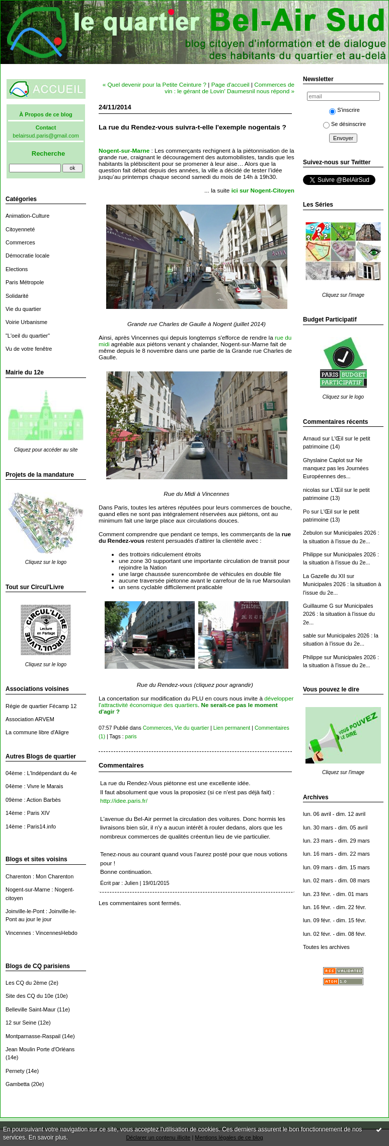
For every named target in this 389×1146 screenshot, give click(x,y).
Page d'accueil (230, 84)
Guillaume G (318, 606)
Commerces (20, 242)
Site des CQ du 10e (29, 996)
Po (306, 511)
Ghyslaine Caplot (324, 460)
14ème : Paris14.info (31, 826)
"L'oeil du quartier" (28, 336)
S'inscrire (344, 110)
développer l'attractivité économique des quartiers (196, 701)
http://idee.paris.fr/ (123, 800)
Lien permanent (232, 728)
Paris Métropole (25, 282)
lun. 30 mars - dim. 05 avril (335, 827)
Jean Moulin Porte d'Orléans (40, 1049)
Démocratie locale (27, 255)
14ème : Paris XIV (28, 813)
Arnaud (312, 438)
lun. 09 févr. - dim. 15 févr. (334, 920)
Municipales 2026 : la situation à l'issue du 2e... (339, 614)
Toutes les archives (326, 947)
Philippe (313, 554)
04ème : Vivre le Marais (34, 786)
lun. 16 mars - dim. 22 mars (336, 854)
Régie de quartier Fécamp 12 (41, 706)
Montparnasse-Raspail (33, 1036)
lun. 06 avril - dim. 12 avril (334, 814)
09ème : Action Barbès (33, 800)
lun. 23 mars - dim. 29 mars (336, 841)
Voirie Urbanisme (26, 322)
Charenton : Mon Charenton (39, 876)
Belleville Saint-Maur (30, 1009)
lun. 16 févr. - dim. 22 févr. (334, 907)
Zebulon (313, 533)
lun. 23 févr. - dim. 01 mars (335, 894)
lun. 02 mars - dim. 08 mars (336, 880)
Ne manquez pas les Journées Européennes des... (335, 468)
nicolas (311, 490)
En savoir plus (47, 1137)
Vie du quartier (23, 309)
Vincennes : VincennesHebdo (41, 933)
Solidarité (17, 296)
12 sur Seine (21, 1023)
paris (131, 736)
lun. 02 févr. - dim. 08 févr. (334, 934)
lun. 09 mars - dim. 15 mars (336, 867)
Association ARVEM (30, 719)
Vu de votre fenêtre (29, 349)
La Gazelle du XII (324, 576)
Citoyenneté (20, 229)
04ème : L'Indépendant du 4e (41, 773)
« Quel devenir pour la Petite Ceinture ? (154, 84)
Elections (17, 269)
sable (309, 635)
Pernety (15, 1071)
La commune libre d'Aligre (37, 732)
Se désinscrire (344, 124)
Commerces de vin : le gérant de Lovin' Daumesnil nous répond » (229, 87)
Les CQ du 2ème (26, 983)
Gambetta (18, 1084)
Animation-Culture (27, 216)
